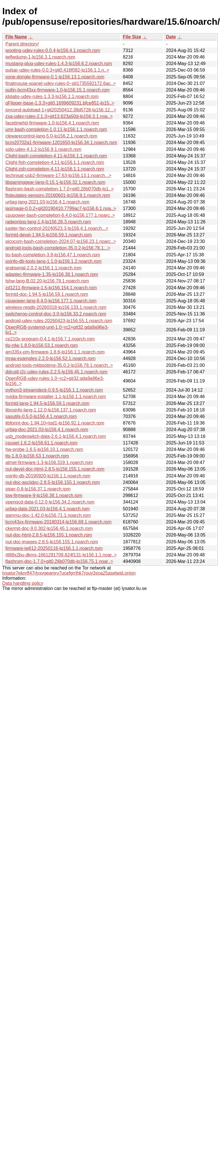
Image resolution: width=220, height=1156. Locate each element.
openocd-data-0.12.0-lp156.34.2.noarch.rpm (49, 502)
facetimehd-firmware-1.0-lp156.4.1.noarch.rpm (52, 122)
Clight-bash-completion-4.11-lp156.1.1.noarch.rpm (56, 155)
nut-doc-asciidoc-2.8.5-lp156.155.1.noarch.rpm (52, 482)
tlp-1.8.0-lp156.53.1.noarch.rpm (37, 456)
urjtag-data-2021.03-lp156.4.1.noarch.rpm (47, 508)
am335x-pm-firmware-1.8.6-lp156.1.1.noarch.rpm (55, 352)
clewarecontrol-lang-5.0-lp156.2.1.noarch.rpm (51, 136)
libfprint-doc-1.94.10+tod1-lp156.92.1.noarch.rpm (54, 423)
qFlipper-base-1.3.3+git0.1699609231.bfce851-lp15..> (59, 103)
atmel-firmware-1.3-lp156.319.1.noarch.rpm (49, 462)
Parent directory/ (22, 43)
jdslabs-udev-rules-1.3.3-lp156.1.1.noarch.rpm (51, 96)
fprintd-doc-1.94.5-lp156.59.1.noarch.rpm (46, 294)
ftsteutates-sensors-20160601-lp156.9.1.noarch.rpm (57, 195)
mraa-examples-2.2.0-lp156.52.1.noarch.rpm (50, 358)
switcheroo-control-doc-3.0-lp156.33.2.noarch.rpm (55, 313)
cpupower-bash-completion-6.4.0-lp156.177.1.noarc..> (60, 215)
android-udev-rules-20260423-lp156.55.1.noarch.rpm (58, 320)
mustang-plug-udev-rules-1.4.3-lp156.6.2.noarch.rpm (58, 63)
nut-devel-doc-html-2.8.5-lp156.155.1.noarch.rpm (54, 469)
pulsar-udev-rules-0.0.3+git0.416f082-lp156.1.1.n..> (57, 70)
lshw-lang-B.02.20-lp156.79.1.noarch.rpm (47, 280)
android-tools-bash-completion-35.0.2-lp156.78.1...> (57, 248)
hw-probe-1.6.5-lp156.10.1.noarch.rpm (44, 449)
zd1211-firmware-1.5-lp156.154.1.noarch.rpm (51, 287)
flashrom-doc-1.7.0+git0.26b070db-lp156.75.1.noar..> (59, 561)
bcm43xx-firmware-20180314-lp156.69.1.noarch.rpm (58, 521)
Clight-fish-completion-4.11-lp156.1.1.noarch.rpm (54, 162)
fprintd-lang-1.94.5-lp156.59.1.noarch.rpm (47, 403)
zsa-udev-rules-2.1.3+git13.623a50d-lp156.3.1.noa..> (59, 116)
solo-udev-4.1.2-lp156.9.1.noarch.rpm (43, 149)
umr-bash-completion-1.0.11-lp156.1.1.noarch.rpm (56, 129)
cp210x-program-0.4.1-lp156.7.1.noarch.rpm (50, 338)
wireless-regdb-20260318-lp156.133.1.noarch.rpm (55, 307)
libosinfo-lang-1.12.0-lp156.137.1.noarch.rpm (50, 409)
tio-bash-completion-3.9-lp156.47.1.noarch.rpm (52, 254)
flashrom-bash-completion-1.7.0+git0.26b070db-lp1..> (59, 188)
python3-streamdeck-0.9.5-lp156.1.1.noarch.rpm (54, 390)
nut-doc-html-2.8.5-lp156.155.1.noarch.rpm (48, 535)
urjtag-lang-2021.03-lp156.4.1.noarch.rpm (47, 201)
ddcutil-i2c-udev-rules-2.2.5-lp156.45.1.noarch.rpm (56, 371)
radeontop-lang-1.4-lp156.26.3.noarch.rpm (48, 221)
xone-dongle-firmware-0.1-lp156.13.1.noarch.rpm (54, 76)
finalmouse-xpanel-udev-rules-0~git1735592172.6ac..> (60, 83)
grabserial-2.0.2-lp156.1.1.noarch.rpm (43, 267)
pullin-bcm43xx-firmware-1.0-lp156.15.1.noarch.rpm (57, 90)
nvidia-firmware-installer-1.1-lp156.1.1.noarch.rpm (55, 396)
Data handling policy (22, 583)
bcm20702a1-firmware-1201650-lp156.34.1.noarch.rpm (61, 142)
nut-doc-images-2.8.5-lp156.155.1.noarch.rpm (51, 541)
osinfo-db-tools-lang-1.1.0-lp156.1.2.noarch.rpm (53, 261)
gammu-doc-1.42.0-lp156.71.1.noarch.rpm (48, 515)
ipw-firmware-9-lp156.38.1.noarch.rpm (43, 495)
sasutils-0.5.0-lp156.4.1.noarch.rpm (41, 416)
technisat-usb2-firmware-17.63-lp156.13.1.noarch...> (58, 175)
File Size (132, 36)
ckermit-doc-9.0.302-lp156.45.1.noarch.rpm (49, 528)
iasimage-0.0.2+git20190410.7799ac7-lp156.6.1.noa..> (60, 208)
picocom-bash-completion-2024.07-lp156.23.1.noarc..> (60, 241)
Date (171, 36)
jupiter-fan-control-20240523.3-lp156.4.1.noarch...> (56, 228)
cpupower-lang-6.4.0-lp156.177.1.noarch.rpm (50, 300)
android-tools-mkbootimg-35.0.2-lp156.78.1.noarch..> (59, 365)
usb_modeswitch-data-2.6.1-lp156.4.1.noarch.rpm (55, 436)
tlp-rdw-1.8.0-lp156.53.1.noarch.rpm (41, 345)
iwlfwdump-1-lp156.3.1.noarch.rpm (40, 57)
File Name (16, 36)
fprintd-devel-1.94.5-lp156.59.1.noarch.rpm (48, 234)
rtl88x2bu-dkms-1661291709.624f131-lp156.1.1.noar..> (61, 554)
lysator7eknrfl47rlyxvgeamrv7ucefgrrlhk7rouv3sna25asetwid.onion (69, 573)
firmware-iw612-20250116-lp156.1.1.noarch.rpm (54, 548)
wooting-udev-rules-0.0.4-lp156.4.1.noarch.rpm (52, 50)
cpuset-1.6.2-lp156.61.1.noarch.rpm (41, 442)
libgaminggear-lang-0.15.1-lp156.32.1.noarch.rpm (55, 182)
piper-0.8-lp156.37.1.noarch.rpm (38, 488)
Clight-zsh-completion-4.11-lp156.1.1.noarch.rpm (54, 169)
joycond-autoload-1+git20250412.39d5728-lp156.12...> (60, 109)
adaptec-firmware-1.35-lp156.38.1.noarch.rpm (51, 274)
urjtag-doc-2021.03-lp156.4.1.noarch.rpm (46, 429)
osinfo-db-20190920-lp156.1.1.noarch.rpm (48, 475)
